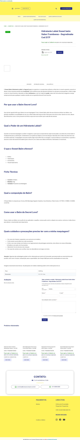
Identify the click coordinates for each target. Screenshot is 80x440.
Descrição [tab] (29, 84)
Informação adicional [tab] (39, 84)
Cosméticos (6, 357)
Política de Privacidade (58, 315)
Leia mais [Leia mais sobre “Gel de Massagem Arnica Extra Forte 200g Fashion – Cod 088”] (26, 359)
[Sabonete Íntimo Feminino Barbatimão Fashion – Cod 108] (12, 336)
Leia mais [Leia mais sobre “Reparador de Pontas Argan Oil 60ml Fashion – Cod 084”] (45, 359)
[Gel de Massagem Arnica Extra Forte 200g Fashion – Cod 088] (30, 336)
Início (19, 16)
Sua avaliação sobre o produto (49, 300)
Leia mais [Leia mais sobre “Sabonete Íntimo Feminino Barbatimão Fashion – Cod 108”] (7, 359)
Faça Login (44, 42)
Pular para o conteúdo (6, 1)
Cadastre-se (52, 42)
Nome (44, 293)
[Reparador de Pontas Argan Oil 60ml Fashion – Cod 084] (49, 336)
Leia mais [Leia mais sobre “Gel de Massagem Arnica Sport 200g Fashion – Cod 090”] (64, 359)
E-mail (61, 293)
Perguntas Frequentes (62, 406)
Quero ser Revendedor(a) (40, 19)
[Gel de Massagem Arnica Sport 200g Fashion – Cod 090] (68, 336)
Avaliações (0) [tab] (50, 84)
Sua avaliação (44, 289)
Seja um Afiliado (42, 16)
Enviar (44, 319)
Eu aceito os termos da (53, 315)
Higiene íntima (13, 357)
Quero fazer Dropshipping (29, 16)
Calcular (60, 52)
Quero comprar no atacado (55, 16)
